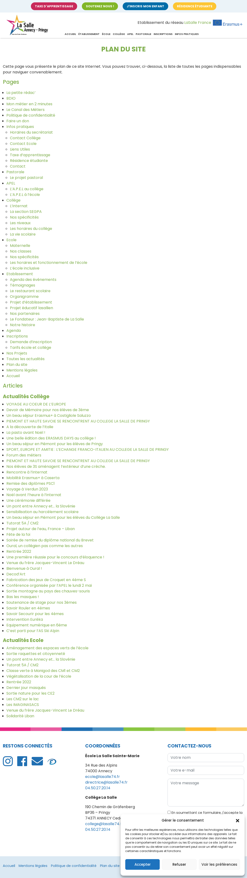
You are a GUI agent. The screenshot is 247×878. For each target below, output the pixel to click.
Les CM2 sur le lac (22, 699)
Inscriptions (163, 34)
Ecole (11, 240)
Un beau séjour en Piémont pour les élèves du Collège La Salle (63, 517)
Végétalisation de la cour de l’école (38, 676)
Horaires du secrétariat (31, 132)
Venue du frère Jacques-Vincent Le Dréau (45, 563)
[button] (237, 820)
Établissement (89, 34)
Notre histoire (22, 325)
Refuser (179, 864)
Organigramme (24, 296)
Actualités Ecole (23, 640)
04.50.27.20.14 (97, 788)
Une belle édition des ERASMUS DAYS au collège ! (51, 438)
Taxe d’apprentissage (30, 155)
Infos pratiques (187, 34)
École (106, 34)
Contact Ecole (23, 143)
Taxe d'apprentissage (54, 6)
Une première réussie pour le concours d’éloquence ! (55, 557)
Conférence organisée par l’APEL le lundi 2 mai (49, 585)
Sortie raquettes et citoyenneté (35, 653)
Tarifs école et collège (30, 347)
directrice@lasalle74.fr (106, 782)
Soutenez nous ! (100, 6)
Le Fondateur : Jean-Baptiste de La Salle (47, 319)
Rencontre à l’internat (26, 472)
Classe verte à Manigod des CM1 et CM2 (43, 670)
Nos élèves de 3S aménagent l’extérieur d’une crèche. (56, 466)
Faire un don (17, 121)
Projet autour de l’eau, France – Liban (40, 529)
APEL (130, 34)
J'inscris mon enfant (145, 6)
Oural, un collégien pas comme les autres (44, 546)
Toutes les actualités (25, 359)
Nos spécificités (24, 217)
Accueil (70, 34)
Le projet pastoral (26, 177)
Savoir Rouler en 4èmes (28, 608)
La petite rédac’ (21, 92)
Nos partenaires (25, 313)
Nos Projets (16, 353)
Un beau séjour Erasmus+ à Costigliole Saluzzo (48, 415)
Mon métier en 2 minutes (29, 104)
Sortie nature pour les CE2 (30, 693)
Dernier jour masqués (26, 687)
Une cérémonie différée (28, 500)
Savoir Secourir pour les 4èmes (35, 613)
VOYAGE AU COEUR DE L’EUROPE (36, 404)
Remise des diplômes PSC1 (30, 483)
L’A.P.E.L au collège (26, 189)
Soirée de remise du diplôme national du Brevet (50, 540)
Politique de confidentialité (30, 115)
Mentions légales (22, 370)
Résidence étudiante (194, 6)
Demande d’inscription (31, 342)
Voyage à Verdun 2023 (27, 489)
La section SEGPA (26, 211)
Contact (17, 166)
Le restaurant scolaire (30, 291)
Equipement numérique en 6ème (36, 625)
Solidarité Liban (20, 716)
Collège (119, 34)
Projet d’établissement (31, 302)
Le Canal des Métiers (25, 109)
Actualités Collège (26, 396)
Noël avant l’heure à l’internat (33, 495)
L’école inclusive (24, 268)
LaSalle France (197, 22)
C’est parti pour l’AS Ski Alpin (32, 630)
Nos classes (20, 251)
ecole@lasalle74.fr (102, 776)
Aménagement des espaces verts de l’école (47, 648)
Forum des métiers (23, 455)
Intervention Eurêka (24, 619)
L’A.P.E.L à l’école (25, 194)
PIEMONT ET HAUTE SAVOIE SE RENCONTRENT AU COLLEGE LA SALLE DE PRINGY (78, 421)
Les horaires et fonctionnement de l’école (48, 262)
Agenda (13, 330)
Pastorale (143, 34)
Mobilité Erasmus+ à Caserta (32, 478)
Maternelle (20, 245)
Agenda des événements (33, 279)
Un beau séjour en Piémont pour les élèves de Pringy (54, 444)
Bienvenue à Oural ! (24, 568)
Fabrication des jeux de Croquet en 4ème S (46, 580)
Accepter (142, 864)
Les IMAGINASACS (22, 704)
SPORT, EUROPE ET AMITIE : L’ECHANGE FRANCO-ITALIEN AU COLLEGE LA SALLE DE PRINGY (87, 449)
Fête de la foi (18, 534)
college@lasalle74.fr (104, 824)
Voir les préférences (219, 864)
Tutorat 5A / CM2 (22, 523)
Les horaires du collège (31, 228)
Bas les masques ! (22, 596)
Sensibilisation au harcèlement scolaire (42, 512)
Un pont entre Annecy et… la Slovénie (40, 506)
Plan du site (16, 364)
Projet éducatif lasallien (31, 308)
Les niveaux (20, 223)
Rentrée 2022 (18, 551)
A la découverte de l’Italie (29, 427)
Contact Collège (25, 138)
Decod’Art (15, 574)
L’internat (19, 206)
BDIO (11, 98)
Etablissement (19, 274)
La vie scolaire (23, 234)
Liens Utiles (20, 149)
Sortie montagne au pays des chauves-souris (48, 591)
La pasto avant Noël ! (25, 432)
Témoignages (22, 285)
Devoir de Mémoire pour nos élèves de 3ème (47, 410)
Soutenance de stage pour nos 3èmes (41, 602)
